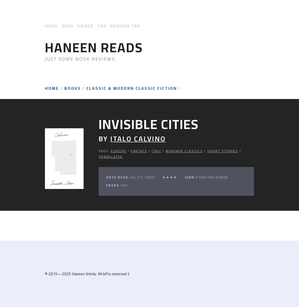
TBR (101, 26)
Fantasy (139, 151)
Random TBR (125, 26)
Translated (111, 157)
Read (68, 26)
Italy (156, 151)
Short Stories (222, 151)
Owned (85, 26)
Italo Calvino (138, 138)
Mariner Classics (184, 151)
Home (51, 26)
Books (72, 88)
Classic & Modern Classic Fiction (131, 88)
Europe (118, 151)
